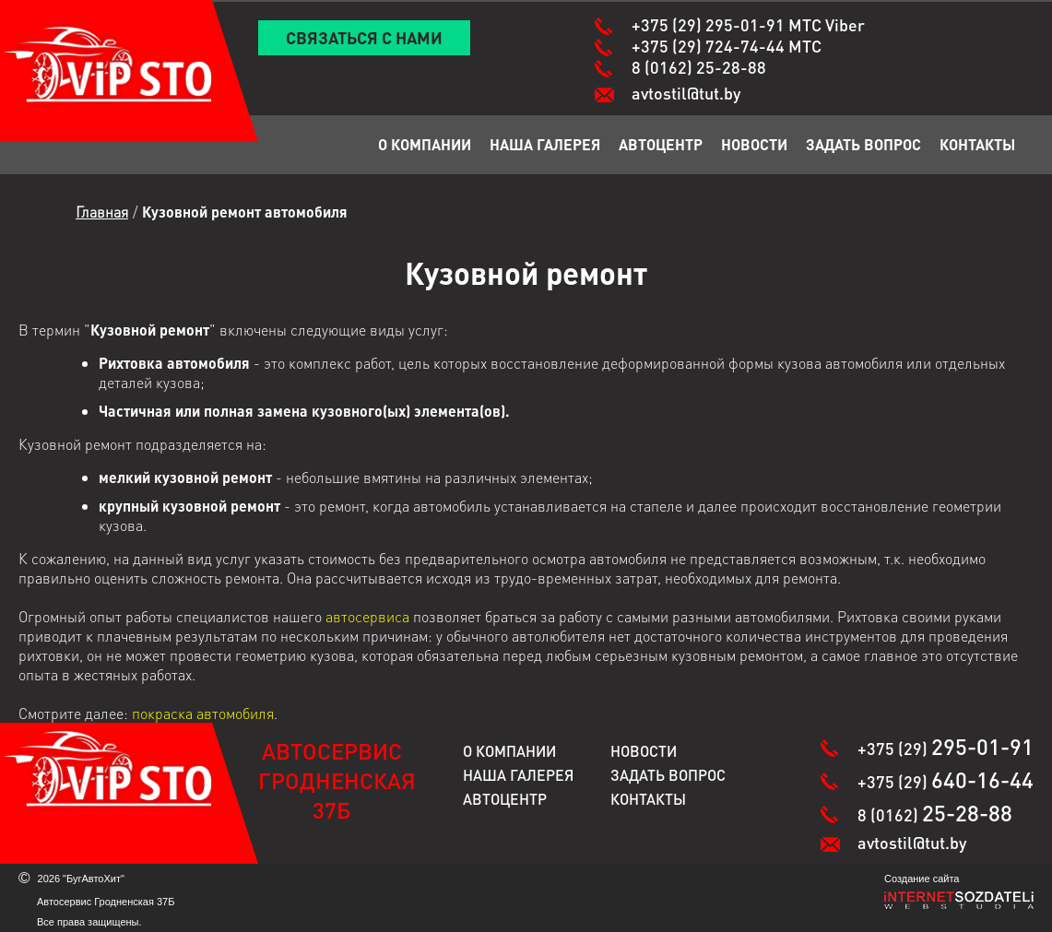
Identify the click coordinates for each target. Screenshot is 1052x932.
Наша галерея (545, 144)
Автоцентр (661, 144)
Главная (102, 211)
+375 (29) (748, 24)
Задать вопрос (863, 144)
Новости (754, 144)
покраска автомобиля (203, 713)
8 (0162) (699, 66)
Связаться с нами (364, 37)
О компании (424, 144)
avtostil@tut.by (686, 92)
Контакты (977, 144)
